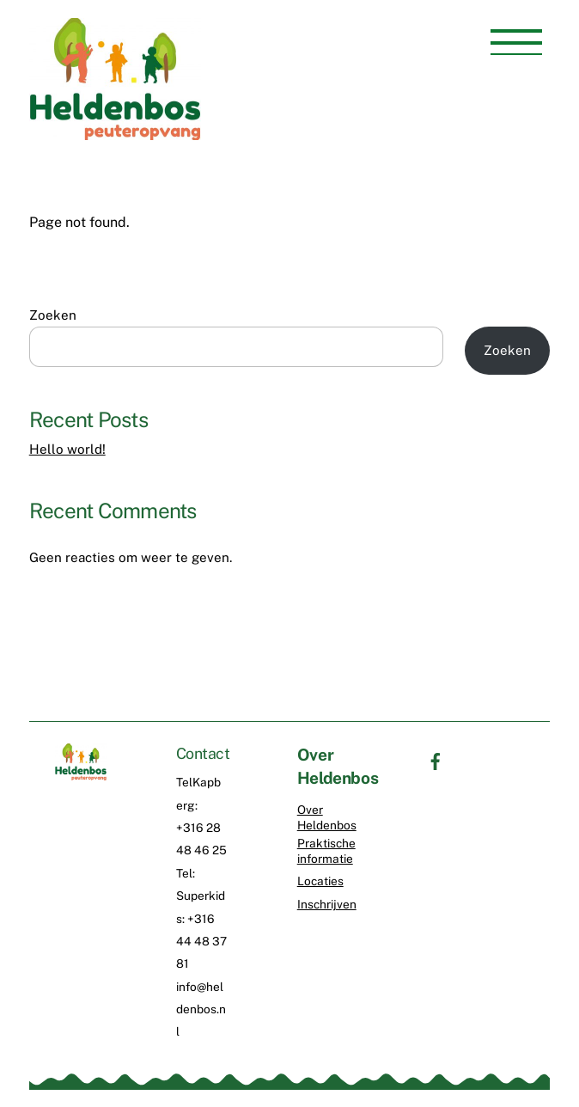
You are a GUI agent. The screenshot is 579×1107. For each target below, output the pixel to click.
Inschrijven (327, 904)
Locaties (320, 881)
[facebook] (435, 760)
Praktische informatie (326, 850)
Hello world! (67, 449)
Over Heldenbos (327, 817)
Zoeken (52, 315)
